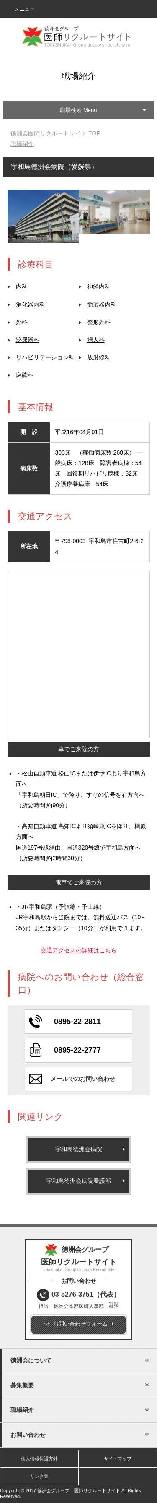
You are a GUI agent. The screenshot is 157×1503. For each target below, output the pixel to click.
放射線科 (99, 357)
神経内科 (99, 286)
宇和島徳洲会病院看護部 (78, 1181)
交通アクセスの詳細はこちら (79, 950)
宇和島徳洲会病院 (78, 1149)
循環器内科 (101, 304)
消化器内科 (30, 304)
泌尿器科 (27, 339)
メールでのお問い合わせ (83, 1078)
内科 (22, 286)
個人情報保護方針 (39, 1458)
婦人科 (96, 339)
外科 (22, 322)
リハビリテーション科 (45, 357)
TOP (55, 133)
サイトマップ (117, 1458)
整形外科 (99, 322)
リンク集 (39, 1476)
